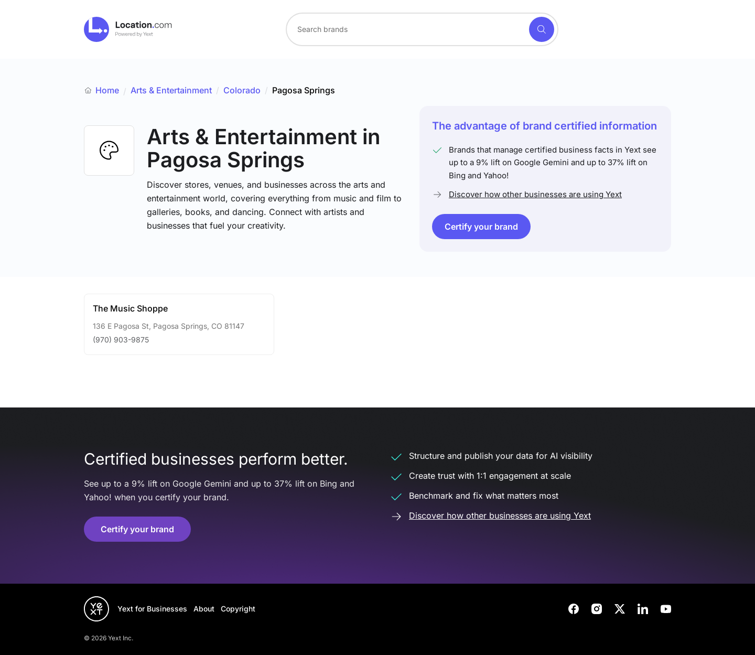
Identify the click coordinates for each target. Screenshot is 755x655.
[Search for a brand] (406, 29)
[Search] (541, 29)
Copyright (238, 608)
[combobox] (422, 29)
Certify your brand (481, 226)
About (203, 608)
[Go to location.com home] (128, 29)
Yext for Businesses (152, 608)
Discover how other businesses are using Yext (535, 194)
